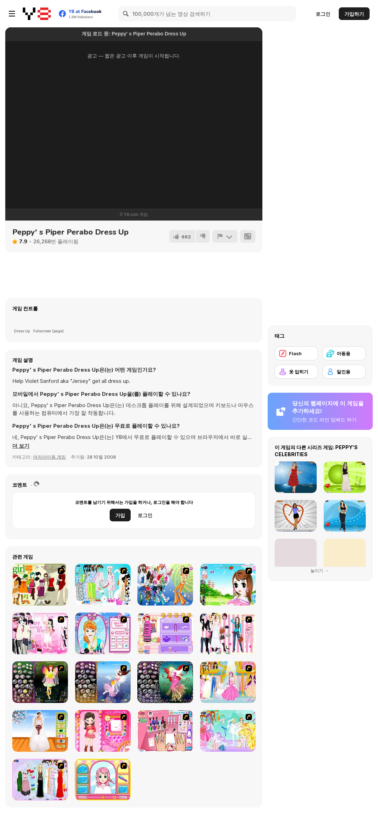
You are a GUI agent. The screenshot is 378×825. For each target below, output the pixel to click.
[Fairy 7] (103, 682)
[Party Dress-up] (40, 779)
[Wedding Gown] (40, 731)
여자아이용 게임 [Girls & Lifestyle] (49, 457)
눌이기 (320, 570)
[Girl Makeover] (165, 633)
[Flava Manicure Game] (165, 731)
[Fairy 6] (165, 682)
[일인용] (344, 372)
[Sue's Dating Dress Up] (103, 731)
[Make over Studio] (103, 779)
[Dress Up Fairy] (228, 731)
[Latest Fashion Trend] (165, 585)
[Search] (126, 13)
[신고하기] (225, 236)
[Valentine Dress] (40, 633)
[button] (20, 446)
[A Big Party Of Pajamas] (103, 585)
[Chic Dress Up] (228, 633)
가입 (120, 515)
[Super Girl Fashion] (40, 585)
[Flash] (296, 353)
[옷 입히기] (296, 372)
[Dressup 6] (228, 682)
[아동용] (344, 353)
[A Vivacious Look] (228, 585)
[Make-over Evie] (103, 633)
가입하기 (354, 14)
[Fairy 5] (40, 682)
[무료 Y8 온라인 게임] (36, 13)
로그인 (323, 14)
